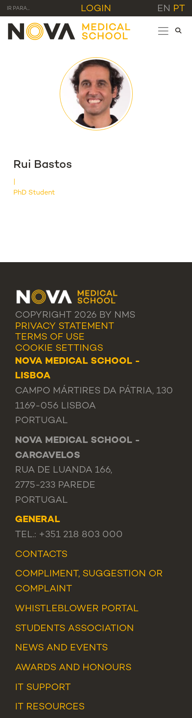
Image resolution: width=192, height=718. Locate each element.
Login (96, 9)
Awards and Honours (73, 668)
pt (179, 9)
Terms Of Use (50, 337)
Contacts (41, 555)
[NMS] (69, 30)
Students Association (74, 629)
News (29, 648)
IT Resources (50, 707)
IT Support (43, 688)
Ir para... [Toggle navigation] (18, 9)
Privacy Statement (64, 326)
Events (89, 648)
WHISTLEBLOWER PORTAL (77, 609)
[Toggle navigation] (163, 31)
